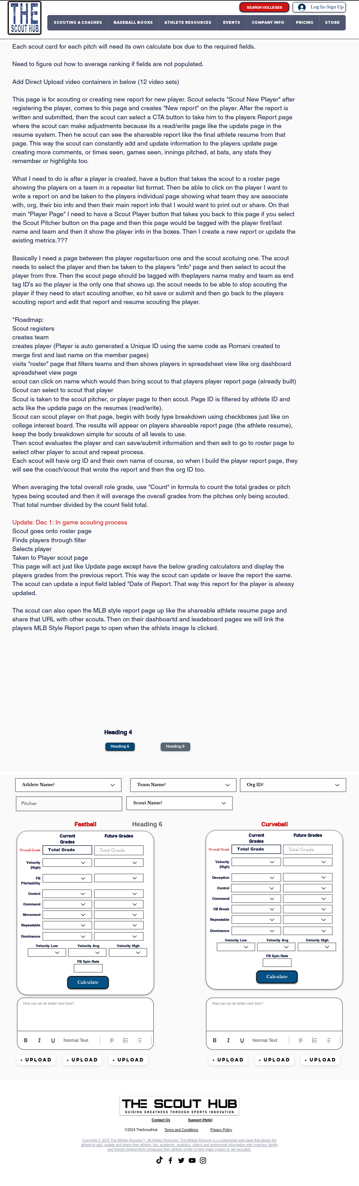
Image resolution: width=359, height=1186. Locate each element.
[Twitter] (181, 1160)
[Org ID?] (293, 785)
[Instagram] (203, 1160)
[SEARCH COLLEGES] (264, 7)
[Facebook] (170, 1160)
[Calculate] (88, 982)
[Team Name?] (183, 785)
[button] (78, 22)
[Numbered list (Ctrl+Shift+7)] (126, 1040)
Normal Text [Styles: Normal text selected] (75, 1040)
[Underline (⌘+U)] (53, 1040)
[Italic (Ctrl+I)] (39, 1040)
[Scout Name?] (179, 803)
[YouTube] (192, 1160)
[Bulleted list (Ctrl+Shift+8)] (139, 1040)
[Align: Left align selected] (112, 1040)
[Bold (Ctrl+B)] (26, 1040)
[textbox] (85, 1013)
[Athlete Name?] (68, 785)
